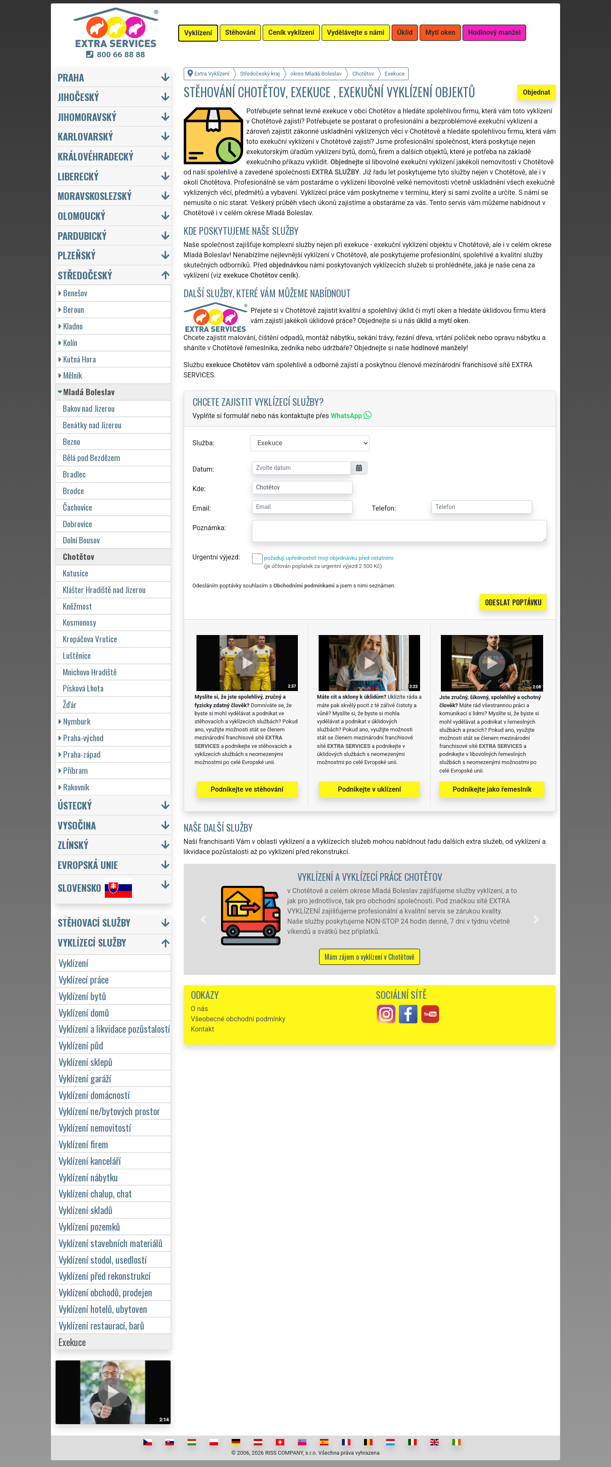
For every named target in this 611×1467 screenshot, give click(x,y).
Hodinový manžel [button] (494, 32)
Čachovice (77, 507)
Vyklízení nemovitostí (95, 1127)
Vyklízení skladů (85, 1210)
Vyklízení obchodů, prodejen (105, 1292)
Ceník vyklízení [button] (291, 32)
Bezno (71, 441)
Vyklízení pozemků (89, 1226)
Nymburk (74, 721)
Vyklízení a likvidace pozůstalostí (114, 1028)
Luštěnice (77, 655)
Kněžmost (77, 606)
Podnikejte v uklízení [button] (369, 789)
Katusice (75, 573)
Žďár (70, 704)
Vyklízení (73, 963)
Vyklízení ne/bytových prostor (109, 1111)
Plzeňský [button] (76, 255)
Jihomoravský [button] (87, 117)
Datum (203, 469)
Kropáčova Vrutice (90, 638)
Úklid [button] (405, 32)
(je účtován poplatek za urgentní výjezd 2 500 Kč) (323, 566)
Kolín (68, 342)
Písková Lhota (83, 688)
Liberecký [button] (78, 176)
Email (201, 508)
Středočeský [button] (85, 275)
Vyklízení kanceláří (90, 1160)
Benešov (73, 293)
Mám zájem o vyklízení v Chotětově (370, 957)
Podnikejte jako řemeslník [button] (492, 789)
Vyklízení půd (81, 1045)
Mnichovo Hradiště (90, 672)
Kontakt (202, 1029)
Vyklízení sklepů (85, 1061)
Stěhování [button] (240, 32)
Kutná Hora (77, 359)
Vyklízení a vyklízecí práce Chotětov (369, 876)
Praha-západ (80, 754)
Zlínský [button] (73, 844)
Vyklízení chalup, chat (95, 1193)
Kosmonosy (79, 622)
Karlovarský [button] (85, 136)
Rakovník (74, 787)
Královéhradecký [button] (95, 156)
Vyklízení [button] (198, 33)
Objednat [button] (536, 92)
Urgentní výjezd (215, 557)
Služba (203, 443)
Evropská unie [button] (88, 864)
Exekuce (72, 1342)
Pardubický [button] (82, 235)
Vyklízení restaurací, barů (101, 1325)
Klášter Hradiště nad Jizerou (104, 589)
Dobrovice (77, 523)
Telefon (383, 508)
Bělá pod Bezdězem (91, 457)
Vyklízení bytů (82, 996)
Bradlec (74, 474)
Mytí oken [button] (440, 32)
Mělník (70, 375)
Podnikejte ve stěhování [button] (247, 789)
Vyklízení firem (83, 1144)
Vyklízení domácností (94, 1095)
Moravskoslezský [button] (95, 195)
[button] (203, 919)
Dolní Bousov (81, 540)
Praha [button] (71, 77)
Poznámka (208, 528)
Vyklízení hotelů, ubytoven (103, 1308)
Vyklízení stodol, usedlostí (103, 1259)
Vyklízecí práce (84, 979)
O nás (199, 1009)
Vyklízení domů (84, 1012)
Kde (198, 489)
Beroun (71, 309)
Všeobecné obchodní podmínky (238, 1019)
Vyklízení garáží (85, 1078)
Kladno (71, 326)
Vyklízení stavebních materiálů (111, 1243)
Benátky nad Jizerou (92, 425)
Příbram (73, 770)
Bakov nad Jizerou (89, 408)
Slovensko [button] (95, 887)
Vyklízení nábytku (88, 1177)
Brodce (73, 490)
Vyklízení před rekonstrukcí (105, 1275)
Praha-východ (81, 737)
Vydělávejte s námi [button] (355, 32)
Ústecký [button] (75, 805)
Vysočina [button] (77, 825)
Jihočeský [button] (78, 97)
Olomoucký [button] (81, 215)
